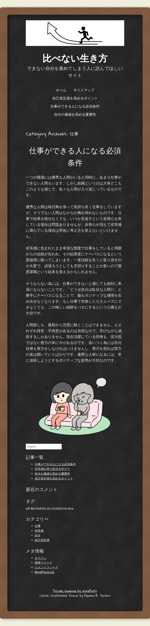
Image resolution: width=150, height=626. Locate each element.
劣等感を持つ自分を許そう (52, 469)
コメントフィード (46, 567)
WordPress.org (44, 572)
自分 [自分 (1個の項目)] (49, 508)
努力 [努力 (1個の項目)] (44, 508)
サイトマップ (83, 89)
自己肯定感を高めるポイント (75, 97)
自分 (38, 535)
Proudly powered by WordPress (75, 591)
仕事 (38, 526)
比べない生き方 (75, 58)
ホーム (61, 89)
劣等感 (39, 530)
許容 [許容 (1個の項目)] (65, 508)
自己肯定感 (42, 540)
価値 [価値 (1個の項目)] (33, 508)
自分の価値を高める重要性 (75, 114)
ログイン (40, 558)
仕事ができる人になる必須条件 (75, 106)
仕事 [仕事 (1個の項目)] (28, 508)
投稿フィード (43, 562)
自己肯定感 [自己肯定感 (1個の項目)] (57, 508)
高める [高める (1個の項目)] (70, 508)
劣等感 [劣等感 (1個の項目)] (38, 508)
